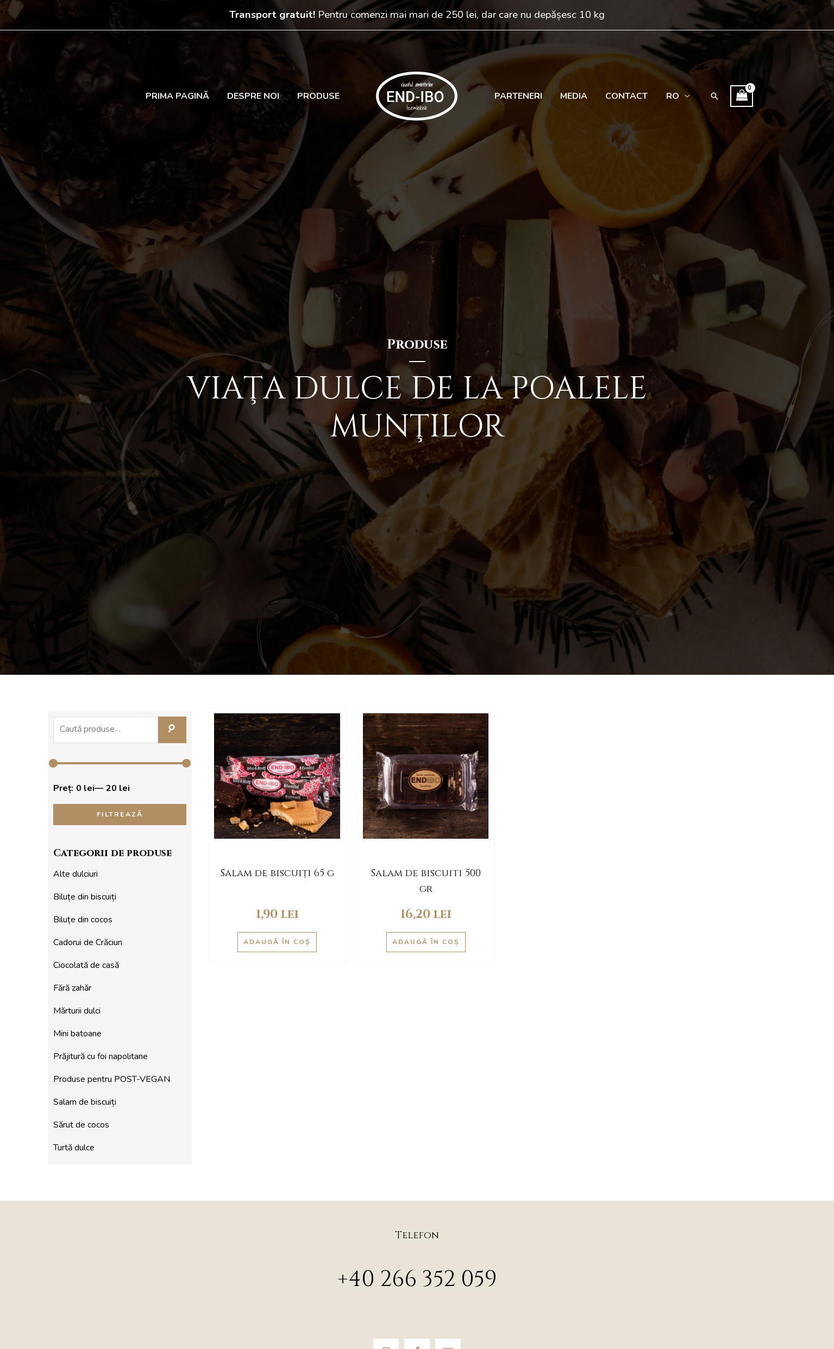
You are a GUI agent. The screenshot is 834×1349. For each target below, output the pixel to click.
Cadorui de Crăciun (87, 942)
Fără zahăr (72, 988)
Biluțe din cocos (82, 920)
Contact (622, 96)
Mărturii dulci (77, 1011)
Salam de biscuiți (84, 1102)
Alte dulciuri (75, 874)
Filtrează (120, 814)
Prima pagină (182, 96)
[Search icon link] (707, 96)
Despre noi (256, 96)
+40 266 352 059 (417, 1279)
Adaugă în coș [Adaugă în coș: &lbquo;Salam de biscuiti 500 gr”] (426, 942)
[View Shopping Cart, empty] (734, 96)
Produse (319, 96)
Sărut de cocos (81, 1125)
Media (571, 96)
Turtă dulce (74, 1148)
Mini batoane (77, 1034)
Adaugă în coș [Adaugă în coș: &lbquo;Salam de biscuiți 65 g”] (277, 942)
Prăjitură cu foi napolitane (100, 1056)
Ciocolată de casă (86, 965)
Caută (172, 730)
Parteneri (517, 96)
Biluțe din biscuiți (84, 897)
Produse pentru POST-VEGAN (111, 1079)
